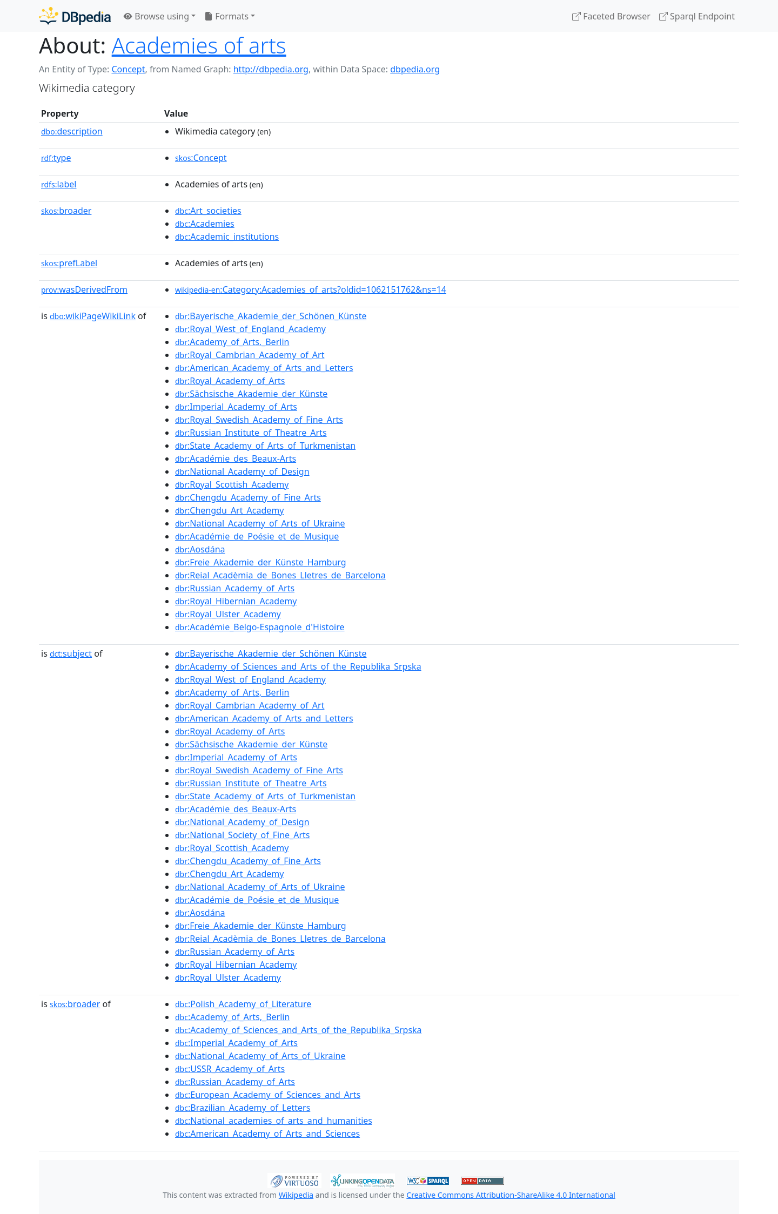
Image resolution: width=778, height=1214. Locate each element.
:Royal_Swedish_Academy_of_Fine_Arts (259, 420)
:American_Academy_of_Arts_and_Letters (264, 368)
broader (66, 211)
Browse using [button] (156, 16)
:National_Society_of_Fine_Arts (242, 835)
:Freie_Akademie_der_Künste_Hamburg (260, 562)
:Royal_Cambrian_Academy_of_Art (249, 355)
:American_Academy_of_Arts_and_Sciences (267, 1133)
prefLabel (69, 263)
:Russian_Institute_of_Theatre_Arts (251, 433)
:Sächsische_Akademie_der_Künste (251, 394)
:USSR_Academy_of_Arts (230, 1069)
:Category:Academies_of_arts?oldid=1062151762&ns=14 (310, 289)
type (56, 158)
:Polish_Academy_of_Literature (243, 1004)
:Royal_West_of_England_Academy (250, 329)
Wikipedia (296, 1195)
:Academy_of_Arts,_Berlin (232, 342)
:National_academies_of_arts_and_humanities (273, 1121)
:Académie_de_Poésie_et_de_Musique (257, 536)
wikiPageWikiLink (93, 316)
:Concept (201, 158)
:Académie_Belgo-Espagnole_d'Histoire (260, 627)
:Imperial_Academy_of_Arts (236, 407)
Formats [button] (226, 16)
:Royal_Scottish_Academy (232, 484)
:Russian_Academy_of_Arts (234, 588)
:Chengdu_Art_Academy (229, 510)
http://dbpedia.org (270, 69)
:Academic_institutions (227, 236)
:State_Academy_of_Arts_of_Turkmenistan (265, 445)
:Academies (204, 224)
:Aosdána (200, 549)
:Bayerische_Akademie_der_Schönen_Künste (270, 316)
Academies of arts (199, 45)
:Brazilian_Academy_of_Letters (242, 1108)
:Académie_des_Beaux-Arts (235, 458)
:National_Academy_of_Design (242, 471)
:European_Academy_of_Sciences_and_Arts (267, 1095)
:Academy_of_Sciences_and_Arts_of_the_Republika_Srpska (298, 666)
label (59, 184)
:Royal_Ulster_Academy (228, 614)
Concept (128, 69)
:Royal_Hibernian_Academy (236, 601)
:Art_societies (208, 211)
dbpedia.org (415, 69)
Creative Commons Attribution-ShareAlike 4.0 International (510, 1195)
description (72, 131)
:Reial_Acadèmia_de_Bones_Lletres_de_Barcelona (280, 575)
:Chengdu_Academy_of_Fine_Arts (248, 497)
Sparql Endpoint (697, 16)
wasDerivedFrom (84, 289)
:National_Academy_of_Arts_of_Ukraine (260, 523)
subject (71, 653)
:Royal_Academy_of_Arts (230, 381)
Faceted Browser (611, 16)
